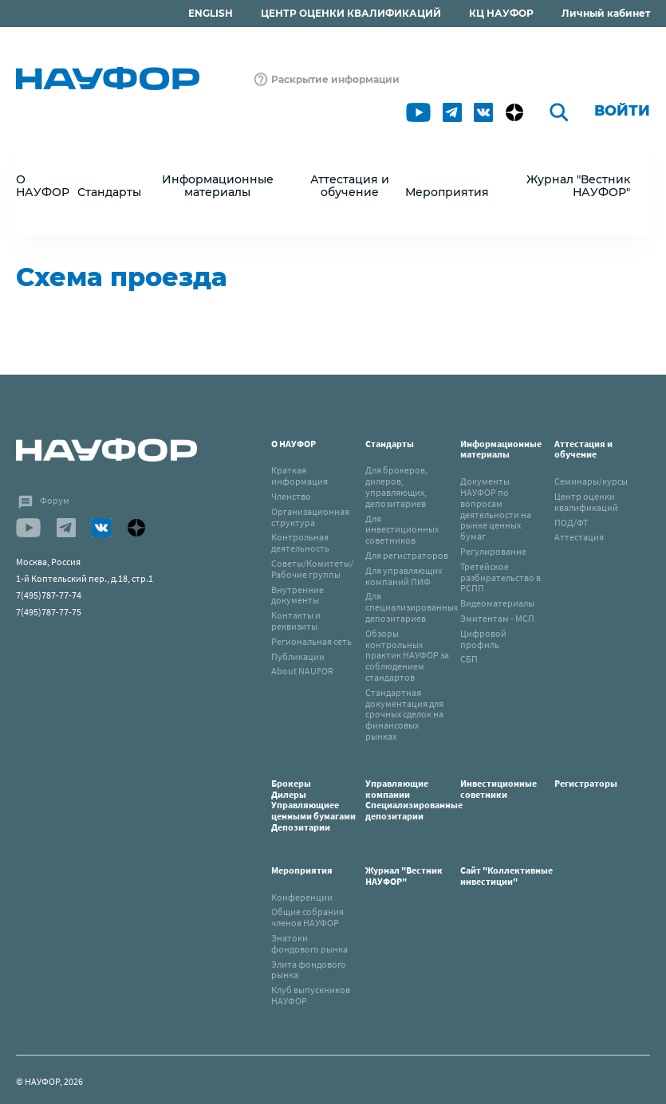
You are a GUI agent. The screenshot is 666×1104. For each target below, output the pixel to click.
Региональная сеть (311, 641)
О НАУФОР (293, 444)
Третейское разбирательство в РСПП (500, 577)
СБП (469, 659)
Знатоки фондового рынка (309, 943)
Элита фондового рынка (308, 969)
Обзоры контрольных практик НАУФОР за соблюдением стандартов (407, 655)
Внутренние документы (297, 595)
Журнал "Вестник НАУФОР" (578, 185)
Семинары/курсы (591, 481)
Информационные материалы (501, 449)
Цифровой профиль (483, 638)
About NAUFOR (302, 671)
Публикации (298, 656)
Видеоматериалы (497, 603)
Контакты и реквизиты (296, 620)
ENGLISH (210, 13)
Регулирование (493, 551)
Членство (291, 496)
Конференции (302, 897)
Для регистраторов (406, 555)
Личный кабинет (606, 13)
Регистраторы (585, 783)
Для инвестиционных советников (402, 530)
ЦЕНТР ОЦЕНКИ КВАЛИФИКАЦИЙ (351, 13)
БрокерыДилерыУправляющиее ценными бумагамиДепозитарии (313, 805)
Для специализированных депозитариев (411, 607)
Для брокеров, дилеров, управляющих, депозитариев (396, 486)
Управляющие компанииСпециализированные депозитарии (414, 799)
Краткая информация (299, 475)
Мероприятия (302, 870)
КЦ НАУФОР (501, 13)
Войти (622, 111)
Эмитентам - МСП (497, 618)
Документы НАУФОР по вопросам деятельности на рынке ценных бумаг (495, 508)
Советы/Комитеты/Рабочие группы (312, 568)
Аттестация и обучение (583, 449)
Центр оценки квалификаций (586, 501)
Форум (54, 500)
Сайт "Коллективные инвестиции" (506, 875)
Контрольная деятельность (300, 542)
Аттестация (579, 537)
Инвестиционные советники (498, 788)
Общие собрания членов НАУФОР (307, 917)
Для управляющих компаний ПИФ (403, 575)
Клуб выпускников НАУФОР (310, 995)
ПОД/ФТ (571, 522)
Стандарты (389, 444)
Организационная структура (310, 516)
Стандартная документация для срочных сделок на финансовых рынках (404, 714)
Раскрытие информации (335, 79)
